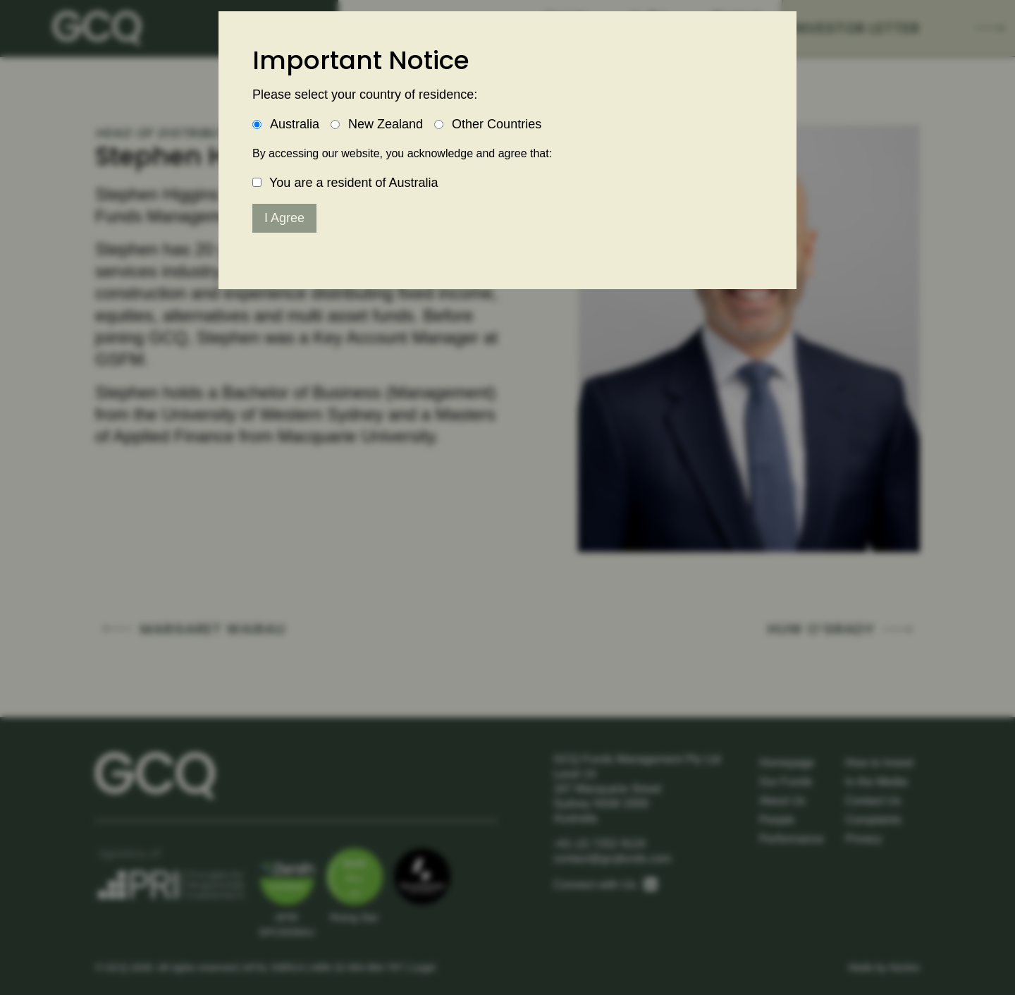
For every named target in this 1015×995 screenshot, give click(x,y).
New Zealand (385, 124)
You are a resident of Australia (353, 183)
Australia (294, 124)
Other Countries (496, 124)
